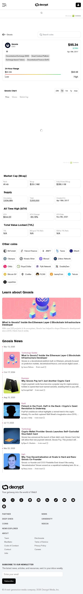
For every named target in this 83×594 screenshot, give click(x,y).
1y (71, 91)
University (47, 519)
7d (62, 91)
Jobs (6, 553)
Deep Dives (7, 519)
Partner (6, 514)
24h (57, 91)
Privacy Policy (40, 546)
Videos (45, 524)
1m (66, 91)
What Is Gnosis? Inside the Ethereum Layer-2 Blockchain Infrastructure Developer (41, 323)
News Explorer (10, 528)
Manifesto (8, 542)
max (75, 91)
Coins (5, 524)
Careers (38, 549)
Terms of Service (41, 542)
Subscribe (8, 581)
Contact (7, 549)
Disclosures (39, 538)
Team (6, 538)
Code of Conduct (11, 546)
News (44, 514)
